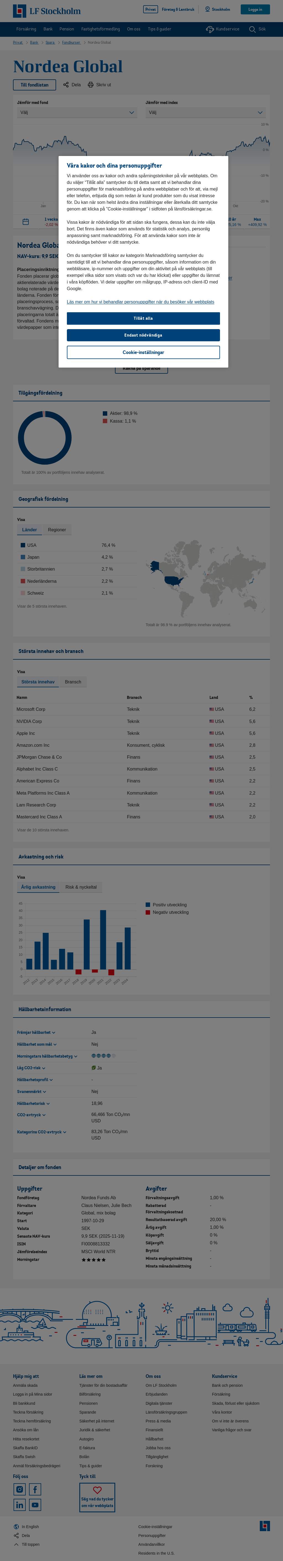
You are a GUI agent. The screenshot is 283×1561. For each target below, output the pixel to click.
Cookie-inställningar (143, 352)
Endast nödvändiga (143, 335)
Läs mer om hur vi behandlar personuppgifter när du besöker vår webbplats (140, 302)
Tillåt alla (143, 318)
